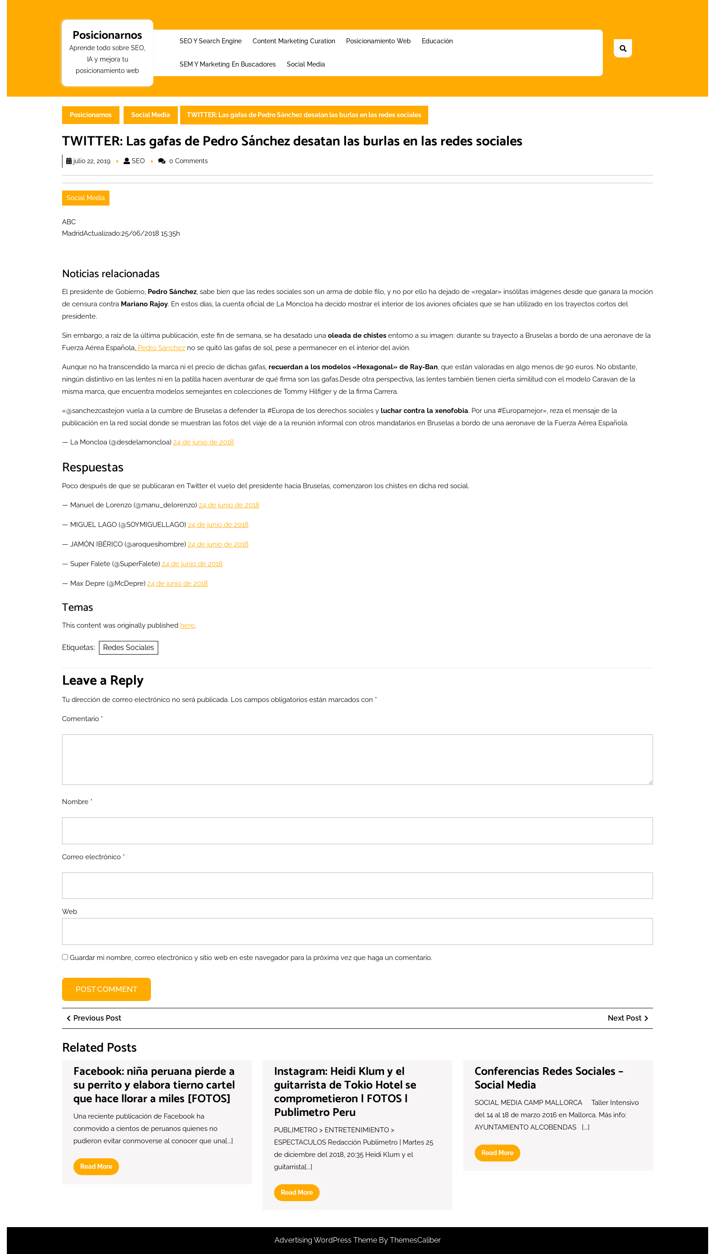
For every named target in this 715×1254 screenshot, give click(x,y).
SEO (138, 161)
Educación (437, 41)
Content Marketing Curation (294, 41)
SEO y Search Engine (211, 41)
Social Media (306, 64)
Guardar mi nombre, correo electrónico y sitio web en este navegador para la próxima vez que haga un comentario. (251, 958)
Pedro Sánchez (160, 348)
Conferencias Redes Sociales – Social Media (549, 1078)
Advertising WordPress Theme (327, 1240)
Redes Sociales (128, 647)
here (187, 625)
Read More (99, 1168)
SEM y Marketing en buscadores (228, 64)
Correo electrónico (93, 857)
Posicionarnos (107, 35)
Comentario (82, 719)
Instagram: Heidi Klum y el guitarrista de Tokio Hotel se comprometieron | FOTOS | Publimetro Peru (345, 1092)
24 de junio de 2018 (203, 442)
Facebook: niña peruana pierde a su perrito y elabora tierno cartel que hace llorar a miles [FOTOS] (154, 1085)
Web (69, 912)
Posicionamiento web (378, 41)
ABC (69, 222)
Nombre (77, 802)
